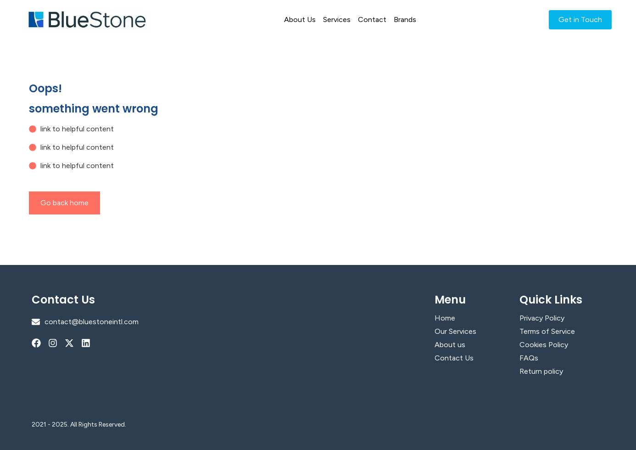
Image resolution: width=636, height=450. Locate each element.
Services (337, 19)
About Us (300, 19)
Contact (372, 19)
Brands (405, 19)
